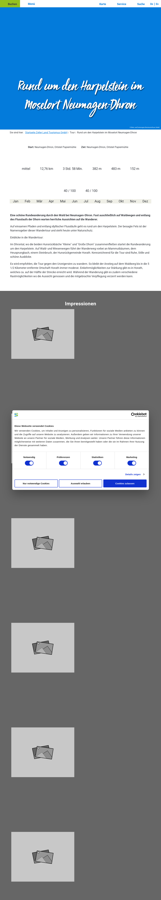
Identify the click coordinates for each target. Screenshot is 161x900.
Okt (121, 201)
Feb (27, 201)
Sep (109, 201)
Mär (39, 201)
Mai (63, 201)
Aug (97, 201)
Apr (51, 201)
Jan (15, 201)
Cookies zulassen (124, 483)
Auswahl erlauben (80, 483)
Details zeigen (133, 474)
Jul (86, 201)
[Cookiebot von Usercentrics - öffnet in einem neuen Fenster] (133, 415)
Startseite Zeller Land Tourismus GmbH (46, 132)
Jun (74, 201)
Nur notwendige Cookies (36, 483)
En (157, 4)
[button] (10, 3)
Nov (133, 201)
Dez (145, 201)
